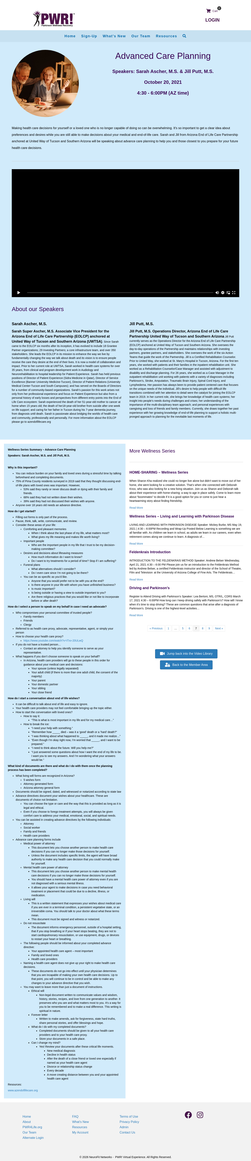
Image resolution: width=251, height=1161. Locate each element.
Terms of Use (129, 1116)
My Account (80, 1132)
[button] (184, 36)
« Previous (156, 628)
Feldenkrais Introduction (150, 552)
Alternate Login (33, 1137)
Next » (219, 628)
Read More (136, 507)
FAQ (75, 1116)
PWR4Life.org (32, 1127)
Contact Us (127, 1132)
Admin (124, 1127)
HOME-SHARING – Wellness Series (158, 472)
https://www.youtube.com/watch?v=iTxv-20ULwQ (53, 640)
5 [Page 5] (183, 628)
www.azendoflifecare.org (23, 1090)
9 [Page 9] (209, 628)
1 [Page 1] (168, 628)
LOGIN (212, 20)
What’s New (80, 1122)
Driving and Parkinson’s (149, 588)
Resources (79, 1127)
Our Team (29, 1132)
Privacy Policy (129, 1122)
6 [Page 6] (189, 628)
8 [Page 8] (202, 628)
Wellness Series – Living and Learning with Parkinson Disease (181, 516)
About (27, 1122)
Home (27, 1116)
